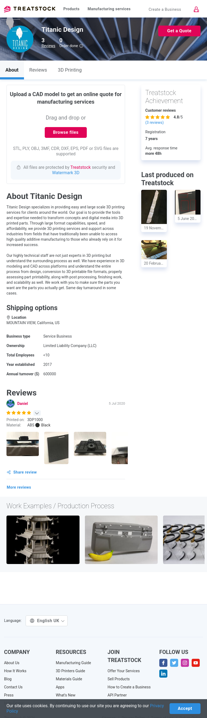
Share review (22, 472)
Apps (60, 687)
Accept (185, 708)
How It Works (15, 671)
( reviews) (154, 122)
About (12, 70)
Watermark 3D (66, 172)
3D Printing (70, 70)
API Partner (117, 695)
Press (8, 695)
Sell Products (119, 679)
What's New (65, 695)
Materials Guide (69, 679)
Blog (8, 679)
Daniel (22, 403)
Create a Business (165, 9)
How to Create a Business (129, 687)
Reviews (48, 46)
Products (71, 9)
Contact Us (13, 687)
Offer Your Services (124, 671)
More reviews (19, 487)
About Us (11, 663)
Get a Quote (179, 30)
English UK (47, 620)
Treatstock (29, 9)
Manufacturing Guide (73, 663)
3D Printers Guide (70, 671)
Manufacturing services (109, 9)
